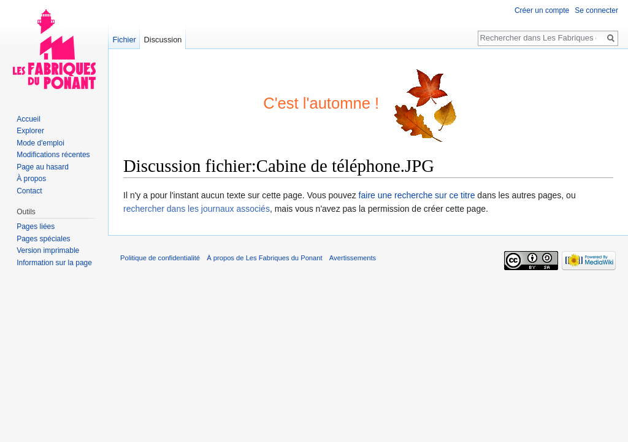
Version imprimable (48, 250)
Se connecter (596, 10)
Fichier (124, 39)
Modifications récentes (53, 154)
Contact (29, 191)
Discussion (163, 39)
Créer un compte (542, 10)
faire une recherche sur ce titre (417, 195)
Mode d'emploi (40, 143)
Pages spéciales (43, 239)
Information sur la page (54, 262)
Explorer (30, 130)
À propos (31, 178)
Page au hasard (43, 167)
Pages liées (36, 226)
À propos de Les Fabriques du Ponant (264, 258)
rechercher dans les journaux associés (196, 209)
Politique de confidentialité (160, 258)
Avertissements (352, 258)
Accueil (28, 119)
